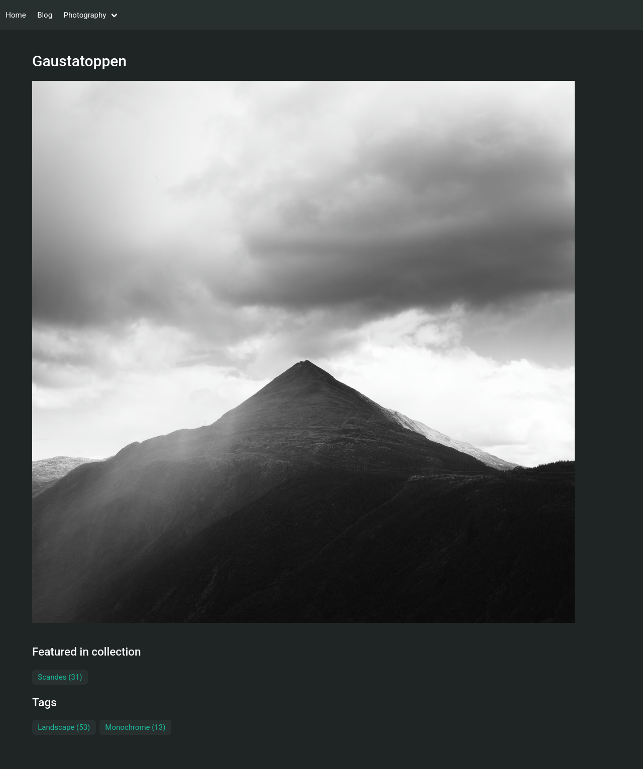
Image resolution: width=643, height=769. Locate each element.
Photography (85, 15)
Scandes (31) (60, 677)
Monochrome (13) (135, 727)
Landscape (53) (64, 727)
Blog (44, 15)
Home (16, 15)
